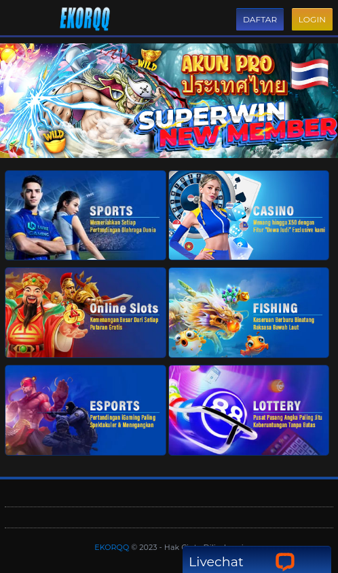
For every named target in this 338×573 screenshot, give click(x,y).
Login (312, 19)
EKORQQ (112, 547)
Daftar (260, 19)
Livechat (242, 562)
